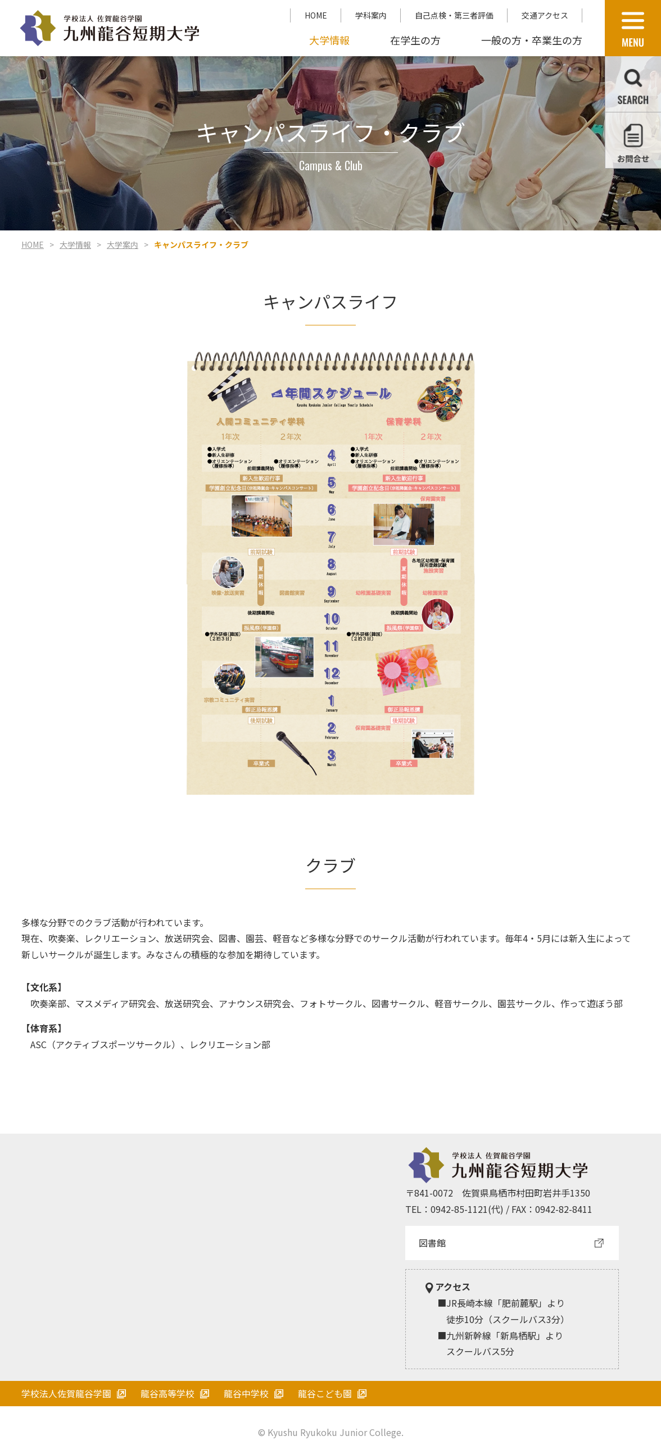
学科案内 (371, 15)
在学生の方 (415, 40)
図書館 (432, 1242)
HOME (316, 15)
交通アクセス (545, 15)
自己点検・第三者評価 (454, 15)
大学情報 (329, 40)
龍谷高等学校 (167, 1393)
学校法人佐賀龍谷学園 (66, 1393)
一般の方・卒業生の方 (531, 40)
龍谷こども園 (325, 1393)
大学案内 (122, 244)
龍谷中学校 (246, 1393)
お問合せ (633, 140)
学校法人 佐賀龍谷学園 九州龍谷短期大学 (109, 28)
